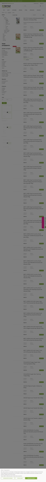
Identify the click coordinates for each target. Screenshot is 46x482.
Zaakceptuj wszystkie (31, 478)
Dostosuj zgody (20, 478)
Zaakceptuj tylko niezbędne (7, 478)
